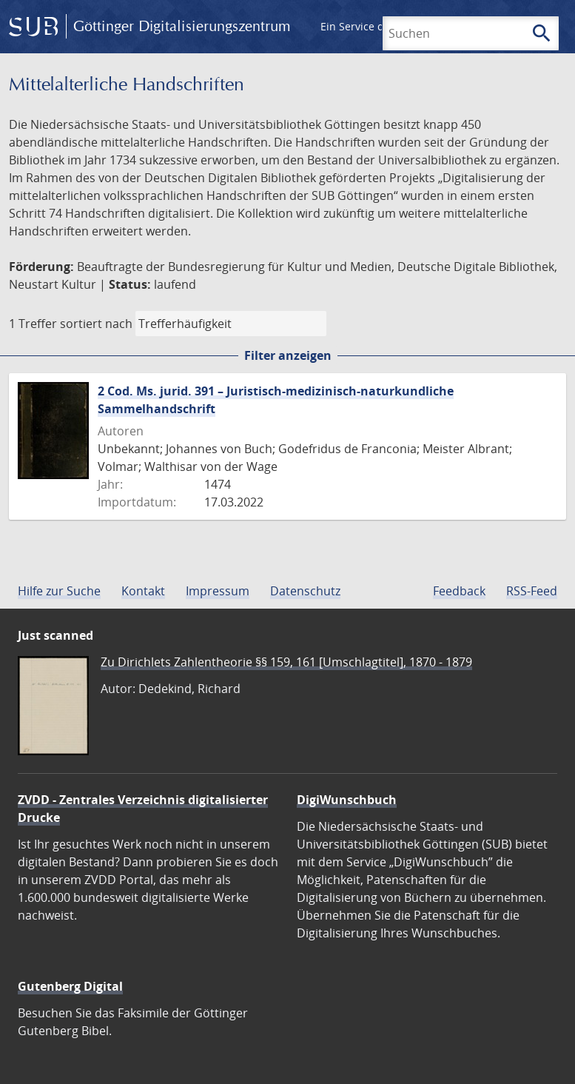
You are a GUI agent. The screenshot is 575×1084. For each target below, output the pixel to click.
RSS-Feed (531, 591)
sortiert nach (96, 323)
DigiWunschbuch (347, 800)
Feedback (459, 591)
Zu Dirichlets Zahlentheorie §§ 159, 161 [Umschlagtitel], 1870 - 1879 (286, 662)
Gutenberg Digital (70, 986)
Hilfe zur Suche (59, 591)
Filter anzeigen (288, 355)
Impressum (217, 591)
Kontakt (143, 591)
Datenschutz (305, 591)
